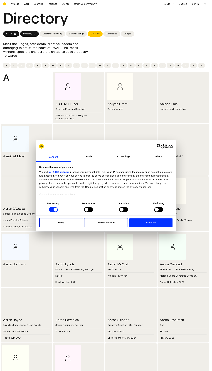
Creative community (85, 4)
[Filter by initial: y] (193, 65)
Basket (183, 4)
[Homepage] (4, 3)
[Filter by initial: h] (61, 65)
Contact (113, 309)
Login (111, 331)
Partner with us (64, 312)
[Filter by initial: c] (22, 65)
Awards (15, 4)
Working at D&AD (65, 309)
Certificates (10, 338)
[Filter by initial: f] (45, 65)
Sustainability (10, 316)
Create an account (118, 335)
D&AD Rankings (76, 34)
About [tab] (158, 156)
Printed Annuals (12, 335)
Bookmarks (114, 338)
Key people (9, 312)
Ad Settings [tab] (123, 156)
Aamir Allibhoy (14, 156)
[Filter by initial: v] (170, 65)
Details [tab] (88, 156)
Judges (127, 34)
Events (65, 4)
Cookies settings (16, 365)
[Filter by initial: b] (14, 65)
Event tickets (10, 346)
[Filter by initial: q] (131, 65)
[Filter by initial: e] (37, 65)
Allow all (151, 222)
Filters (11, 34)
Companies (111, 34)
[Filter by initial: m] (100, 65)
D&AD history (10, 309)
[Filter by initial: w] (178, 65)
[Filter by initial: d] (30, 65)
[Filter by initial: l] (92, 65)
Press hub (113, 312)
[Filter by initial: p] (123, 65)
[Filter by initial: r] (139, 65)
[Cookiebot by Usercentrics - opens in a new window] (159, 146)
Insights (52, 4)
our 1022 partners (59, 172)
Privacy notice (63, 338)
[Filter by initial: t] (154, 65)
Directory (29, 34)
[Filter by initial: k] (84, 65)
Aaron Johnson (14, 264)
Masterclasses (11, 342)
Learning (38, 4)
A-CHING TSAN (66, 104)
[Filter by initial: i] (69, 65)
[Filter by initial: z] (201, 65)
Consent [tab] (53, 157)
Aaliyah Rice (169, 104)
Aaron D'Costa (14, 209)
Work (26, 4)
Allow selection (106, 222)
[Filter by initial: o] (115, 65)
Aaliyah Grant (118, 104)
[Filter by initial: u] (162, 65)
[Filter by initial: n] (108, 65)
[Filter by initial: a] (6, 65)
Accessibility (63, 342)
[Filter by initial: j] (76, 65)
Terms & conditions (66, 331)
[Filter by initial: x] (186, 65)
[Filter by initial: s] (147, 65)
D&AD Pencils (10, 331)
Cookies (60, 335)
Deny (61, 222)
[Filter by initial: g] (53, 65)
